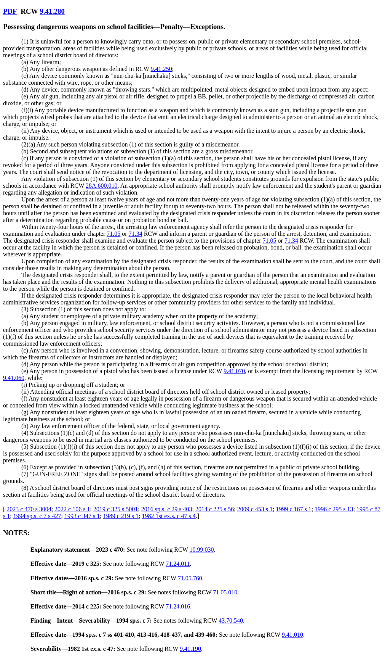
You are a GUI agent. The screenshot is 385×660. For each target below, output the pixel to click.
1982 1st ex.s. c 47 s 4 (168, 516)
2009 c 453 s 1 (255, 509)
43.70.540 (231, 620)
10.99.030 (201, 549)
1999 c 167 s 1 (293, 509)
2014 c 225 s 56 (214, 509)
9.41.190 (190, 649)
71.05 (113, 233)
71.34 (135, 233)
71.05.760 (190, 578)
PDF (10, 11)
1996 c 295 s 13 (334, 509)
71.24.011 (178, 563)
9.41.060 (13, 378)
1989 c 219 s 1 (121, 516)
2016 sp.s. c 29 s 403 (166, 509)
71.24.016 (178, 606)
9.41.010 (292, 634)
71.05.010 (225, 592)
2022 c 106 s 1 (72, 509)
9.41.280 (52, 11)
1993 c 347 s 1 (82, 516)
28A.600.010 (102, 185)
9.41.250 (161, 69)
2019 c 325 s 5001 (115, 509)
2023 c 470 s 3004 (28, 509)
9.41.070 (234, 371)
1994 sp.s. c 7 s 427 (37, 516)
